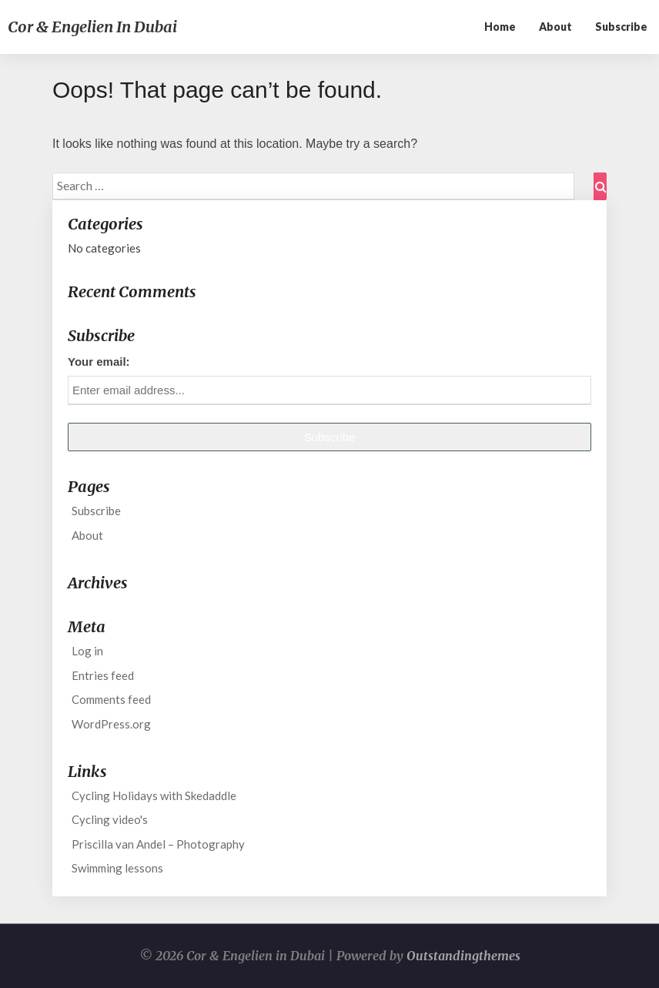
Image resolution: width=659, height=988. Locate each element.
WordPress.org (111, 724)
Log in (87, 651)
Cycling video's (110, 819)
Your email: (99, 361)
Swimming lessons (117, 868)
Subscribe (621, 26)
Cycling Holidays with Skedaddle (154, 795)
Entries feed (103, 675)
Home (500, 26)
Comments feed (111, 699)
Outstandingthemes (463, 955)
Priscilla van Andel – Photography (158, 844)
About (555, 26)
